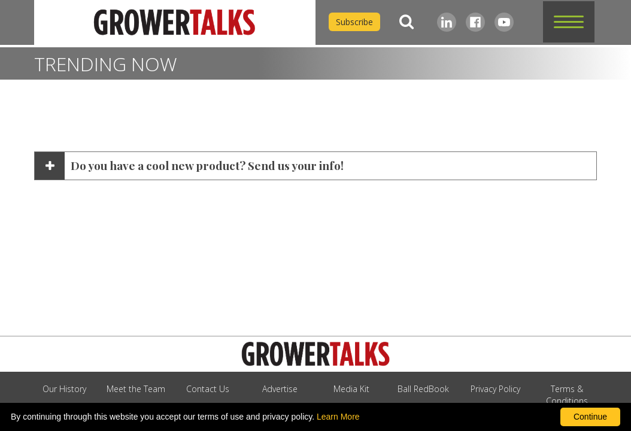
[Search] (406, 22)
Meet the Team (136, 388)
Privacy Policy (495, 388)
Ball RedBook (423, 388)
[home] (175, 22)
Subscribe (354, 22)
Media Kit (351, 388)
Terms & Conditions (567, 394)
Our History (64, 388)
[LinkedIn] (446, 22)
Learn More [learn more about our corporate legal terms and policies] (338, 416)
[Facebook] (475, 22)
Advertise (280, 388)
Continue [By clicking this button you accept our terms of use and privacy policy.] (590, 416)
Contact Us (207, 388)
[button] (569, 22)
